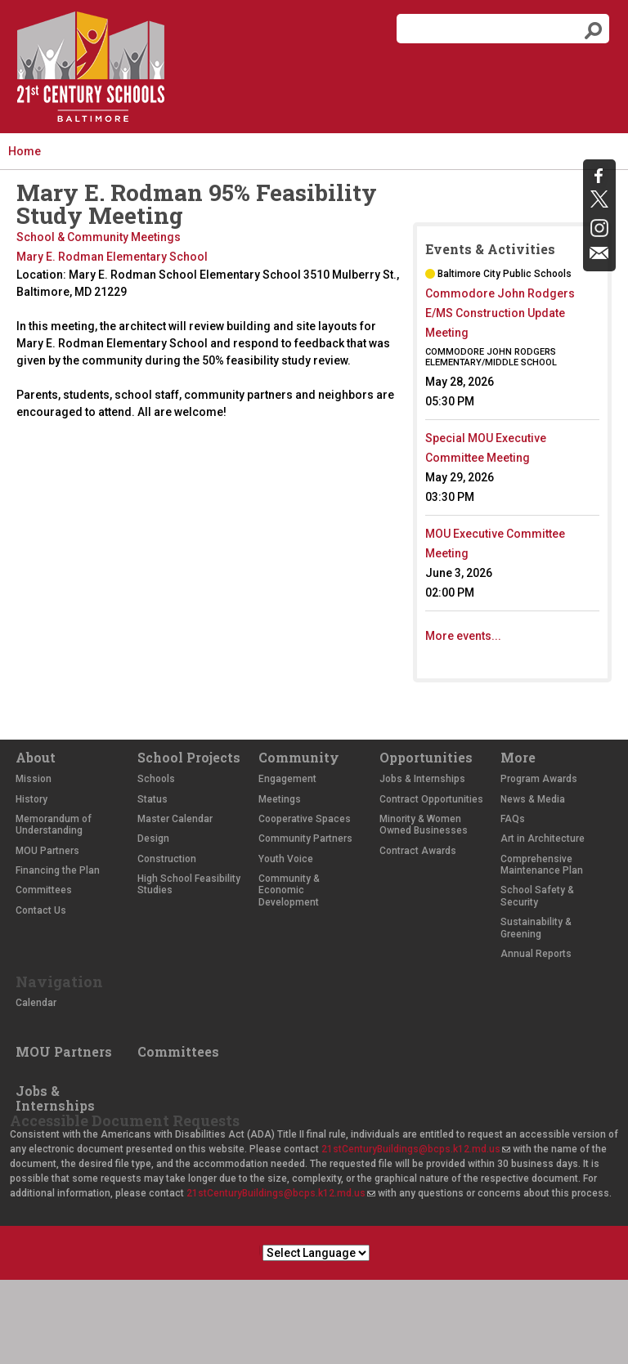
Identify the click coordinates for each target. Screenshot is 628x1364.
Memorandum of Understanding (54, 824)
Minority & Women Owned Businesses (423, 824)
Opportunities (426, 757)
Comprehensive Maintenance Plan (541, 864)
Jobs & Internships (422, 779)
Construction (166, 859)
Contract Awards (417, 850)
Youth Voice (285, 859)
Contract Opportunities (431, 799)
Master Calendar (175, 819)
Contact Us (41, 910)
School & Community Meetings (98, 237)
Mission (34, 779)
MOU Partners (47, 850)
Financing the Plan (58, 870)
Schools (156, 779)
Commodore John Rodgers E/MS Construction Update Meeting (500, 313)
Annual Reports (536, 953)
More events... (463, 635)
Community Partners (305, 838)
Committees (44, 890)
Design (153, 838)
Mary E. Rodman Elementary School (112, 256)
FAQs (512, 819)
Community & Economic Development (289, 890)
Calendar (36, 1002)
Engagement (287, 779)
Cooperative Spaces (304, 819)
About (36, 757)
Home (24, 151)
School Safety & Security (537, 895)
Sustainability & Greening (536, 927)
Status (152, 799)
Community (298, 757)
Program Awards (538, 779)
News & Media (532, 799)
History (31, 799)
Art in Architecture (542, 838)
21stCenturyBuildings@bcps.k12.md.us (415, 1149)
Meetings (279, 799)
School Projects (188, 757)
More (518, 757)
